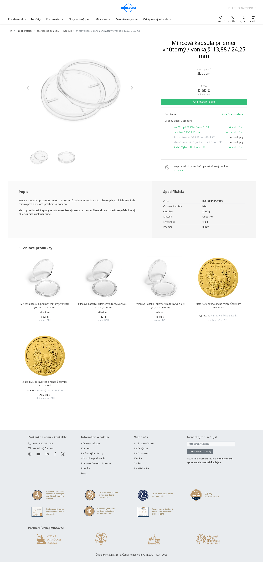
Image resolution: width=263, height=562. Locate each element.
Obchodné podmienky (93, 458)
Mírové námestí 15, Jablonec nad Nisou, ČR (197, 142)
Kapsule (67, 30)
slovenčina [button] (246, 8)
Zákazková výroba (127, 19)
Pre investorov (54, 19)
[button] (35, 88)
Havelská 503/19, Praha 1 (187, 132)
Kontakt (85, 448)
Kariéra (138, 458)
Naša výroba (141, 448)
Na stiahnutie (141, 468)
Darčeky (36, 19)
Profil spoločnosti (144, 443)
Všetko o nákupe (90, 443)
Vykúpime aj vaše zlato (157, 19)
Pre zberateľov (17, 19)
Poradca (85, 468)
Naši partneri (141, 453)
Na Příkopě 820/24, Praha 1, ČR (191, 127)
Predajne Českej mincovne (96, 463)
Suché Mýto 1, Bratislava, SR (189, 147)
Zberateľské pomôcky (48, 30)
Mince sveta (103, 19)
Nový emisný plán (79, 19)
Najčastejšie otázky (92, 453)
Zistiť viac (178, 170)
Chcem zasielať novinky (200, 451)
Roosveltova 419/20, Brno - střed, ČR (194, 137)
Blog (83, 473)
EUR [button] (231, 8)
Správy (138, 463)
